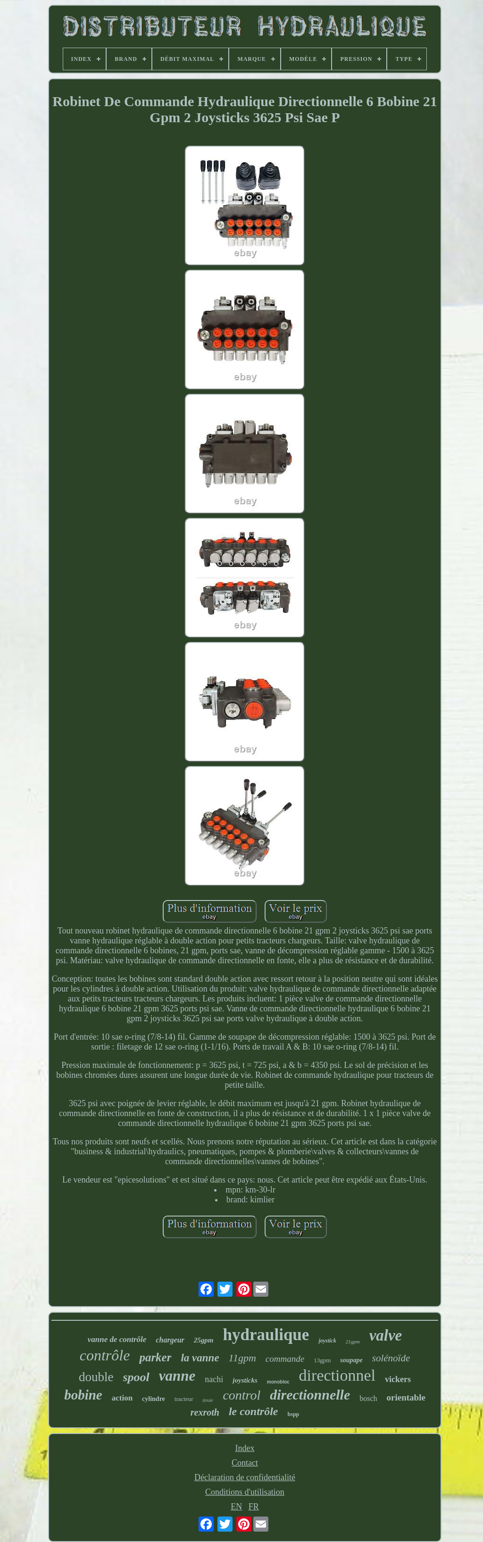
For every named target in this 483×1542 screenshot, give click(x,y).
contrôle (105, 1355)
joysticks (245, 1380)
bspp (294, 1414)
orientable (406, 1397)
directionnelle (310, 1394)
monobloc (278, 1381)
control (241, 1395)
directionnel (337, 1375)
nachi (214, 1379)
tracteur (184, 1398)
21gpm (353, 1341)
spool (136, 1377)
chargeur (170, 1340)
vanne (177, 1375)
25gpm (204, 1340)
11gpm (242, 1358)
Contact (245, 1462)
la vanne (200, 1358)
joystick (327, 1340)
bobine (83, 1394)
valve (385, 1335)
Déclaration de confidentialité (244, 1477)
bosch (368, 1398)
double (96, 1377)
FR (254, 1506)
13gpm (322, 1360)
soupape (351, 1360)
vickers (398, 1379)
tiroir (208, 1400)
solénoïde (391, 1358)
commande (285, 1359)
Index (245, 1448)
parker (155, 1357)
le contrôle (253, 1411)
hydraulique (266, 1334)
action (122, 1397)
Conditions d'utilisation (244, 1492)
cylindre (153, 1398)
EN (236, 1506)
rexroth (205, 1412)
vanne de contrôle (117, 1339)
